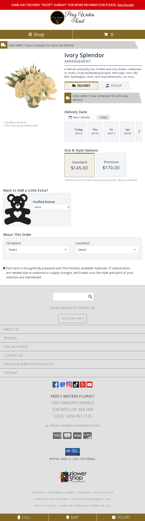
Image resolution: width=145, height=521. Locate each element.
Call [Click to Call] (24, 517)
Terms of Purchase (73, 505)
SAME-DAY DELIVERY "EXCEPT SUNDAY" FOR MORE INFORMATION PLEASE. (72, 5)
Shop (36, 34)
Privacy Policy (45, 505)
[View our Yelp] (83, 386)
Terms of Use (101, 505)
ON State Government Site (90, 499)
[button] (72, 452)
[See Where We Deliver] (72, 318)
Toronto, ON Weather (51, 499)
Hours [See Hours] (121, 517)
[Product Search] (73, 296)
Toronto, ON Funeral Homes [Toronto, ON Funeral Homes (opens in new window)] (53, 492)
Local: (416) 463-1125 (72, 416)
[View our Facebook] (55, 386)
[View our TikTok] (76, 386)
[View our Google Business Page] (62, 386)
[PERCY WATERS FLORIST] (72, 24)
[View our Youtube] (89, 386)
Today (103, 117)
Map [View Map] (72, 517)
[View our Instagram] (69, 386)
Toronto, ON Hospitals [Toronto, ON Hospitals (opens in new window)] (95, 492)
